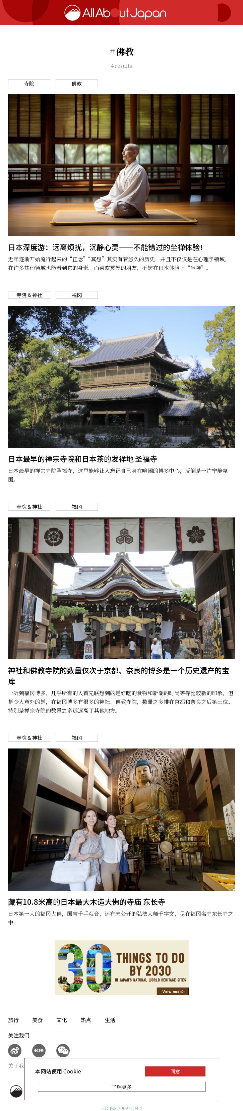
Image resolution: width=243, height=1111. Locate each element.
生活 (110, 1020)
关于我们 (18, 1065)
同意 (175, 1071)
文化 (61, 1020)
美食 (37, 1020)
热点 (85, 1020)
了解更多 (122, 1086)
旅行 (13, 1020)
